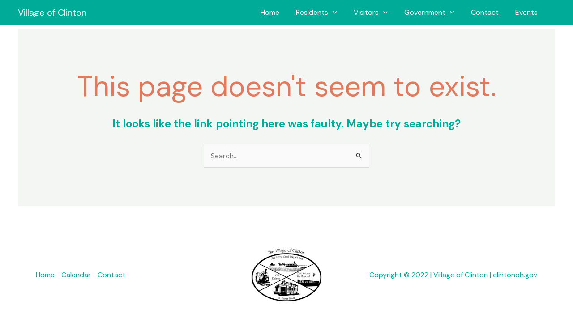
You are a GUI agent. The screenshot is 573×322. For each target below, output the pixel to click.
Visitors (379, 12)
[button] (343, 12)
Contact (488, 12)
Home (283, 12)
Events (528, 12)
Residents (327, 12)
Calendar (76, 275)
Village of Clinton (52, 12)
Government (435, 12)
